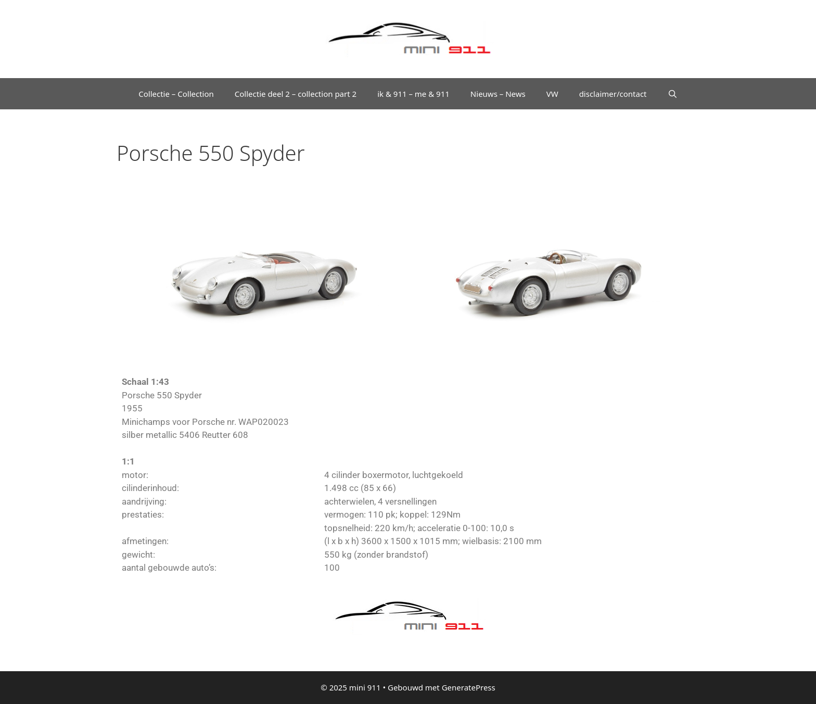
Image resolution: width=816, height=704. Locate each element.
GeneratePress (468, 687)
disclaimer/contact (613, 94)
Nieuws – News (498, 94)
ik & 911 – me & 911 (413, 94)
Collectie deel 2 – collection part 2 (295, 94)
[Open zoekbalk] (672, 93)
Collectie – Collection (176, 94)
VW (552, 94)
